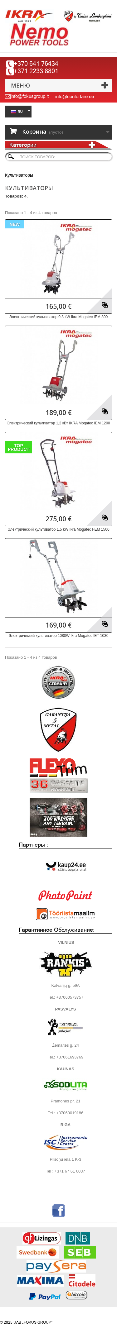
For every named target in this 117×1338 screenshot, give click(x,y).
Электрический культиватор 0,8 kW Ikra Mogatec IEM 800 (58, 317)
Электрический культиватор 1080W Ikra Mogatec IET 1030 (59, 635)
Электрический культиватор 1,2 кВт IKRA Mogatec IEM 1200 (58, 423)
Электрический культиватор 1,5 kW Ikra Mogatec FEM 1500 (58, 529)
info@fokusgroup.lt (30, 96)
